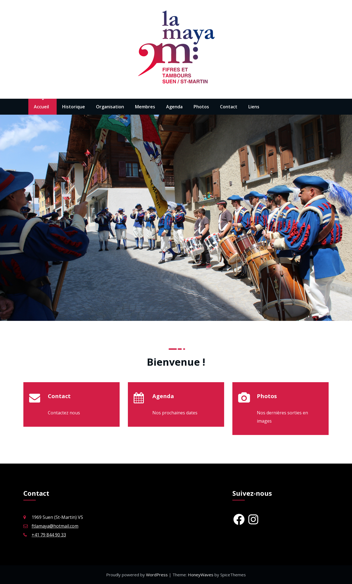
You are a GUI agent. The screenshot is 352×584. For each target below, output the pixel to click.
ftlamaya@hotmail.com (55, 526)
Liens (253, 107)
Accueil (41, 107)
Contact (228, 107)
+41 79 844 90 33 (49, 535)
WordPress (157, 574)
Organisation (110, 107)
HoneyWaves (200, 574)
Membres (145, 107)
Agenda (174, 107)
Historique (73, 107)
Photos (201, 107)
